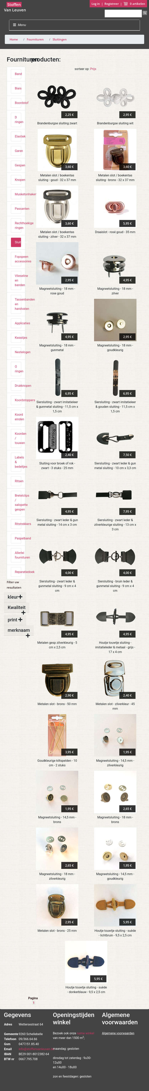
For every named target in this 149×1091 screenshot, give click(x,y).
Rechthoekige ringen (18, 225)
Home (14, 39)
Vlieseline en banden (18, 280)
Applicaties (18, 323)
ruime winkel (85, 1033)
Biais (18, 88)
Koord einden (18, 417)
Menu (19, 25)
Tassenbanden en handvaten (18, 304)
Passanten (18, 209)
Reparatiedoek (18, 572)
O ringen (18, 369)
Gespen (18, 165)
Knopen (18, 180)
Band (18, 74)
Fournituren (35, 39)
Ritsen (18, 481)
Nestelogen (18, 352)
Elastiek (18, 136)
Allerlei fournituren (18, 555)
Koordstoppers (18, 400)
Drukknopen (18, 386)
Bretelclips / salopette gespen (18, 502)
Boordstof (18, 103)
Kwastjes (18, 338)
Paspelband (18, 538)
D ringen (18, 119)
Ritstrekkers (18, 524)
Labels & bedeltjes (18, 462)
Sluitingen (60, 39)
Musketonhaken (18, 194)
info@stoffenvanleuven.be (37, 1049)
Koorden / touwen (18, 438)
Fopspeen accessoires (18, 259)
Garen (18, 151)
